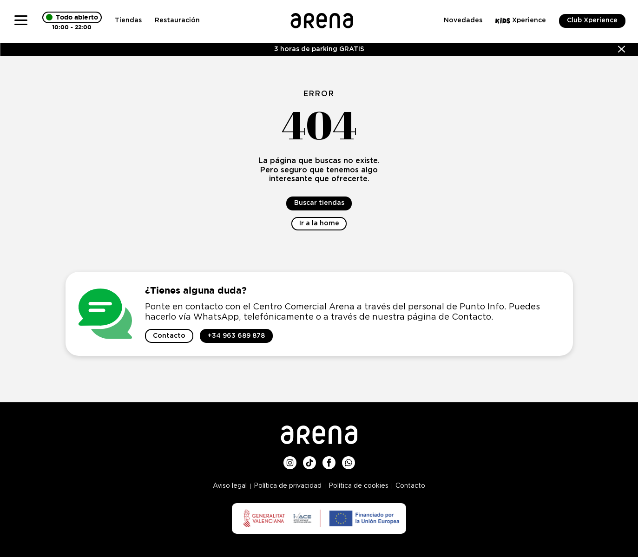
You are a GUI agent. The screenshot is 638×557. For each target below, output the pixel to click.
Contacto (410, 486)
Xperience (520, 20)
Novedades (463, 20)
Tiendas (128, 20)
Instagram (289, 460)
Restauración (177, 20)
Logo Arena (322, 16)
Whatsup (348, 460)
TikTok (309, 460)
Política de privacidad (288, 486)
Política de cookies (358, 486)
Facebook (328, 460)
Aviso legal (230, 486)
